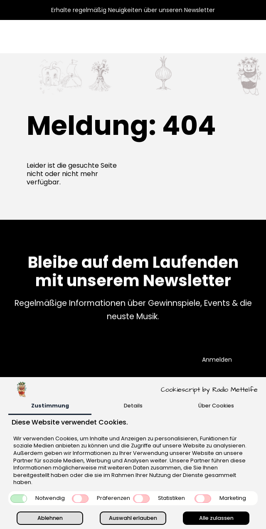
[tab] (49, 406)
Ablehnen (50, 518)
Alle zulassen (216, 518)
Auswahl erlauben (133, 518)
